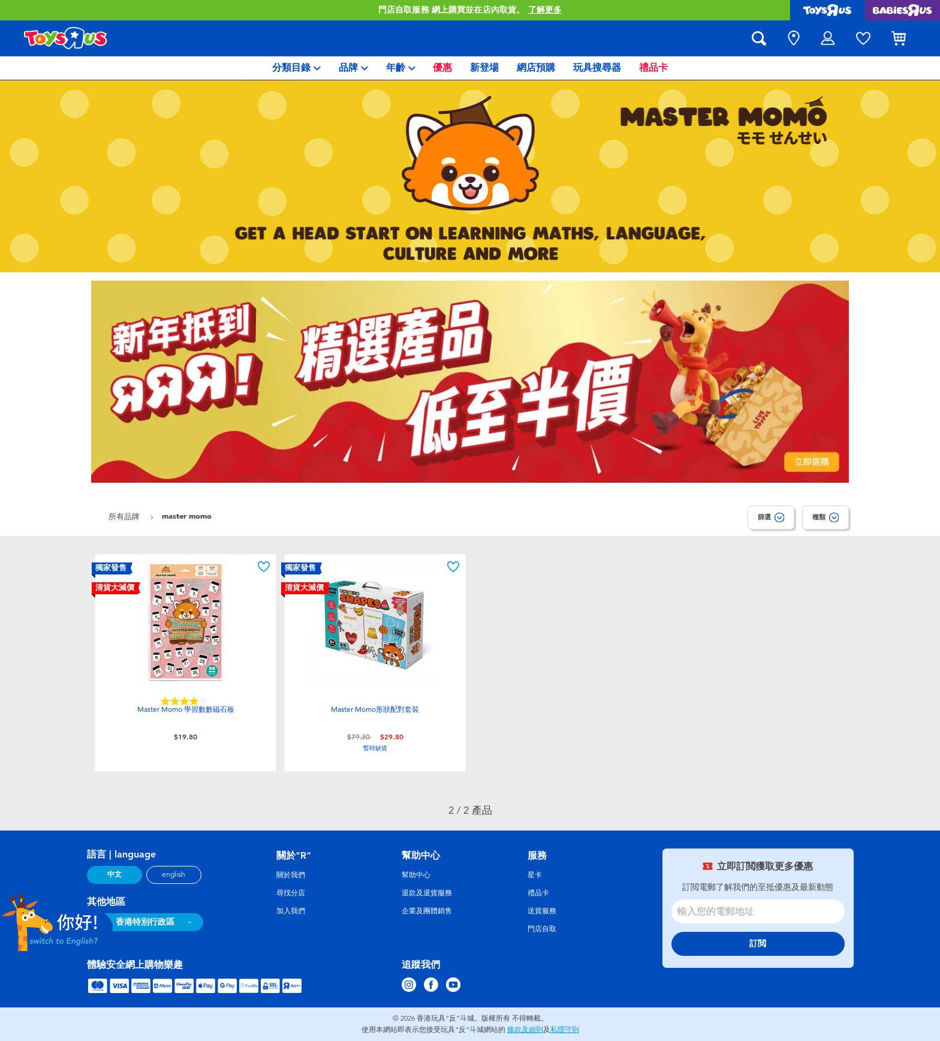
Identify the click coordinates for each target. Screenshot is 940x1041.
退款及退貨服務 (427, 893)
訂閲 (757, 943)
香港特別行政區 (145, 922)
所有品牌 (125, 517)
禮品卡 (538, 893)
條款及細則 (525, 1029)
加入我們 (290, 911)
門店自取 (542, 929)
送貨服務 (542, 911)
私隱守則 (564, 1029)
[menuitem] (296, 68)
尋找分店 (290, 893)
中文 (114, 874)
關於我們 (290, 875)
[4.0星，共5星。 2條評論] (186, 701)
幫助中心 (416, 875)
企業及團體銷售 (427, 911)
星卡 (535, 875)
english (173, 874)
